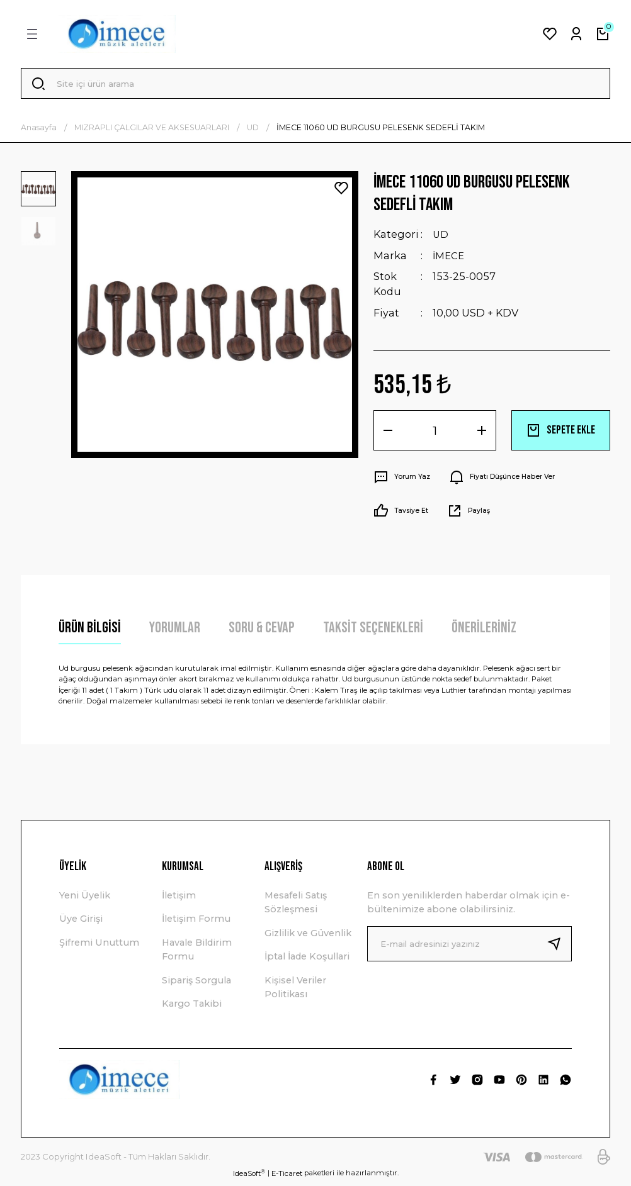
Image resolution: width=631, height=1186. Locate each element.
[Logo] (117, 34)
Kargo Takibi (192, 1007)
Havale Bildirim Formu (197, 952)
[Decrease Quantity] (388, 434)
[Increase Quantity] (482, 434)
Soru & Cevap (262, 631)
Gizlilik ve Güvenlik (307, 936)
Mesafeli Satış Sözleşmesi (295, 906)
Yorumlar (174, 631)
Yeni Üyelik (84, 899)
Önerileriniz (484, 631)
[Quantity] (435, 434)
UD (441, 238)
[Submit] (559, 947)
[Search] (315, 85)
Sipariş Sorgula (196, 983)
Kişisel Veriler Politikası (295, 990)
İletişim (179, 899)
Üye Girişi (81, 922)
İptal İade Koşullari (307, 960)
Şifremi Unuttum (99, 945)
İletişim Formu (196, 922)
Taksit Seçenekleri (373, 631)
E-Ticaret (286, 1176)
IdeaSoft (249, 1176)
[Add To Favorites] (341, 191)
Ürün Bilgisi (90, 631)
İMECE (450, 259)
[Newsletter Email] (469, 947)
